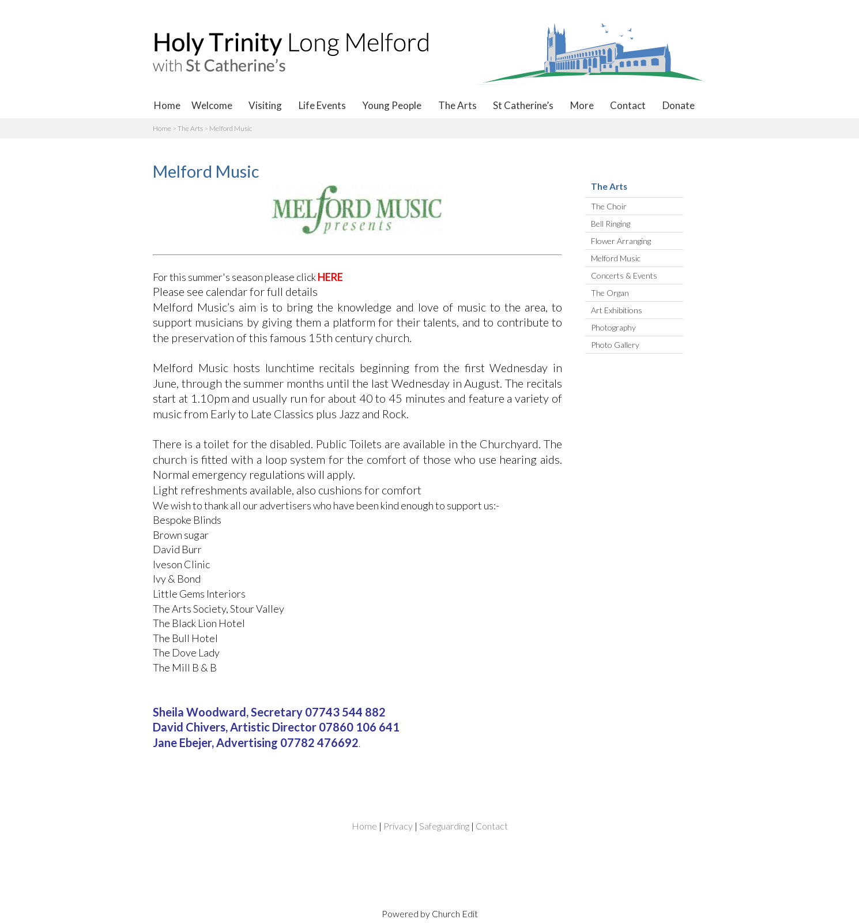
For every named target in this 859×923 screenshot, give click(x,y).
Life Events (322, 105)
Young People (391, 105)
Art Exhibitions (616, 310)
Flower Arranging (621, 241)
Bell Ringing (610, 223)
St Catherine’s (523, 105)
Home (167, 105)
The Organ (610, 293)
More (582, 105)
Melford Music (230, 128)
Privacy (398, 825)
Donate (678, 105)
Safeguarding (444, 825)
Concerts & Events (624, 275)
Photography (613, 327)
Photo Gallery (615, 345)
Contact (628, 105)
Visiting (265, 105)
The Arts (457, 105)
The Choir (609, 206)
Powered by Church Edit (430, 913)
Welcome (211, 105)
